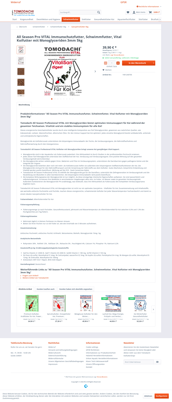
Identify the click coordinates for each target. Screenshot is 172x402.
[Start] (15, 19)
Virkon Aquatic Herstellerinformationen (102, 358)
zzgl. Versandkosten (117, 55)
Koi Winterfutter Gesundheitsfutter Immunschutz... (140, 315)
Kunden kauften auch (45, 289)
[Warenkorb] (154, 12)
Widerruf (16, 2)
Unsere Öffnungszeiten (95, 364)
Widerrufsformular (55, 358)
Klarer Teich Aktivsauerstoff (97, 361)
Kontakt (89, 367)
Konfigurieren (161, 396)
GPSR (124, 2)
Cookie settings (92, 347)
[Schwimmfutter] (71, 19)
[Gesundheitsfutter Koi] (104, 19)
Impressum (52, 364)
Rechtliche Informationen (148, 6)
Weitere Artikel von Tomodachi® (34, 278)
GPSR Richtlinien (92, 350)
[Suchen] (98, 12)
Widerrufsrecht (54, 353)
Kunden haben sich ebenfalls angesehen (75, 289)
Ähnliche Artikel (25, 289)
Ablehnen (148, 396)
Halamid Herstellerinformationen (99, 355)
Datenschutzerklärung (57, 355)
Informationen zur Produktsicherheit (101, 353)
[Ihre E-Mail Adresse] (139, 362)
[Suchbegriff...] (80, 12)
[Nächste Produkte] (153, 309)
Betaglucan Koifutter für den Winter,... (86, 315)
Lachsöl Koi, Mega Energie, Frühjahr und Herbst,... (113, 315)
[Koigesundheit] (27, 19)
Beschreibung (24, 105)
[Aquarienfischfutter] (126, 19)
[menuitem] (148, 6)
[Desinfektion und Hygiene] (48, 19)
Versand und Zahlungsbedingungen (62, 350)
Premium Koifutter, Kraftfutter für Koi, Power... (32, 315)
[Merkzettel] (128, 12)
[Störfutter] (143, 19)
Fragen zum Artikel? (29, 275)
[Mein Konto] (139, 12)
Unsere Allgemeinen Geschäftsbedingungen (66, 361)
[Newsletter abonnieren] (157, 362)
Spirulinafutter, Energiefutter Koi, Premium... (58, 315)
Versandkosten (102, 377)
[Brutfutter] (155, 19)
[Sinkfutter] (86, 19)
